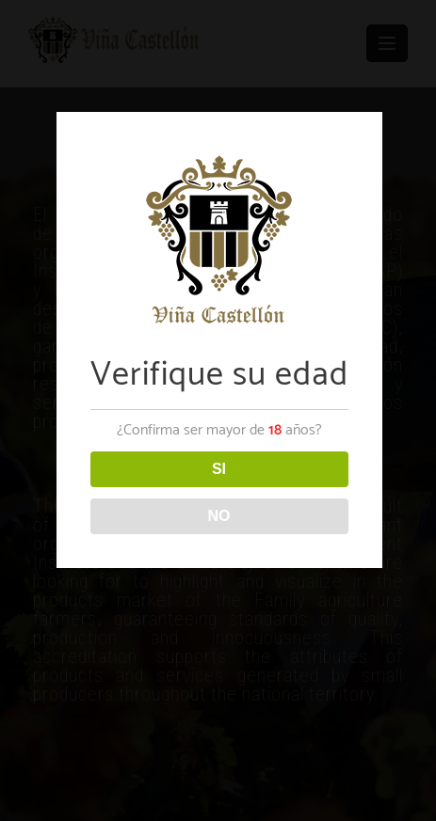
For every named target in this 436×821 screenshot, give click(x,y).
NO (219, 516)
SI (219, 469)
